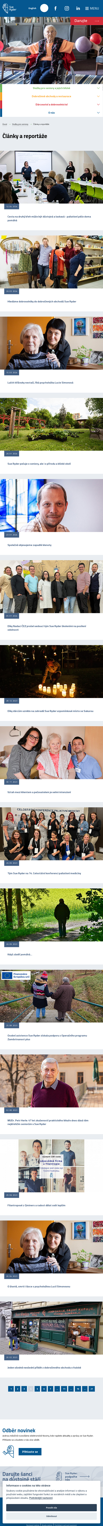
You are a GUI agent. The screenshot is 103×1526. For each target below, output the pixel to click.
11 (64, 1389)
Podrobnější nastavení (41, 1498)
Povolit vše (51, 1507)
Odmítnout (51, 1516)
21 (92, 1389)
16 (78, 1389)
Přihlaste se (30, 1451)
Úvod (4, 124)
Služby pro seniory (20, 124)
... (57, 1389)
